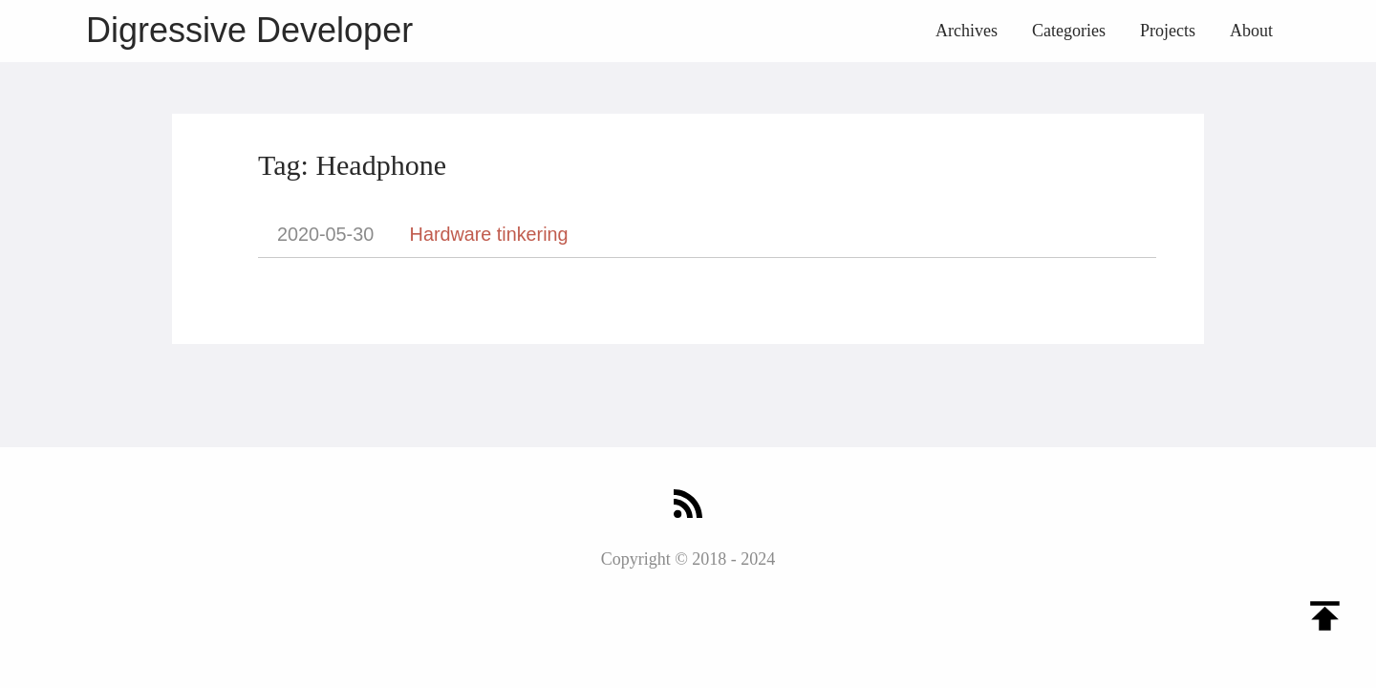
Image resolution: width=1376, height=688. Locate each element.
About (1251, 30)
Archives (966, 30)
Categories (1069, 30)
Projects (1167, 30)
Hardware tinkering (489, 234)
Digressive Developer (249, 30)
